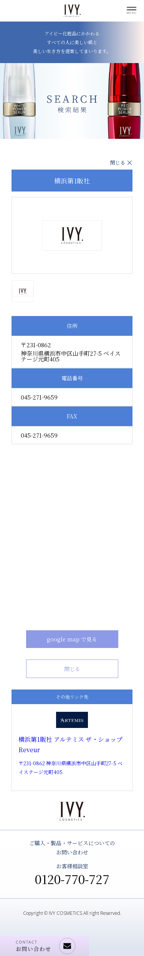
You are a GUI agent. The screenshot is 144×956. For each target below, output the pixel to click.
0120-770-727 (72, 879)
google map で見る (72, 639)
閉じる (117, 162)
